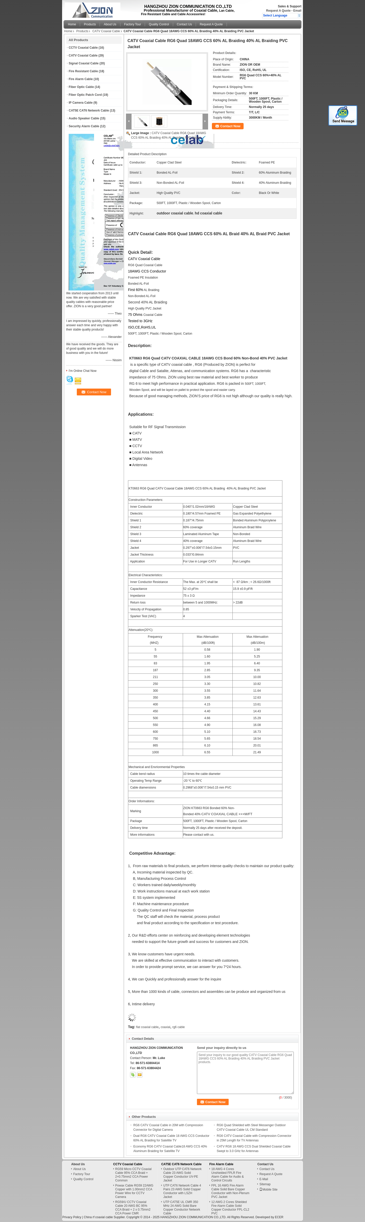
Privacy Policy (71, 1217)
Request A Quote (278, 10)
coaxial (165, 1027)
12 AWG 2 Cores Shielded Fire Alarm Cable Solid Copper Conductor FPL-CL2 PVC (230, 1207)
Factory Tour (132, 24)
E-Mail (263, 1179)
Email (297, 10)
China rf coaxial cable (98, 1217)
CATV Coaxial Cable (106, 31)
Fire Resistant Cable (83, 71)
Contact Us (184, 24)
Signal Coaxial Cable (84, 63)
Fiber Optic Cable (81, 87)
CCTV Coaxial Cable (83, 47)
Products (90, 24)
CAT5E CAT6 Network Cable (89, 110)
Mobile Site (268, 1189)
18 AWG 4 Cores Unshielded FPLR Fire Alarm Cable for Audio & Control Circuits (227, 1174)
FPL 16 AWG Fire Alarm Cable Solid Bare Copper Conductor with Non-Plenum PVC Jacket (230, 1191)
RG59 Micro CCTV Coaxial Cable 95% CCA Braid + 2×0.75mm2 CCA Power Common (133, 1174)
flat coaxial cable (147, 1027)
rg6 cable (178, 1027)
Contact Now (230, 126)
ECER (279, 1217)
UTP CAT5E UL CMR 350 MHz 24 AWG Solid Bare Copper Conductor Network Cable (181, 1207)
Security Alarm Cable (84, 126)
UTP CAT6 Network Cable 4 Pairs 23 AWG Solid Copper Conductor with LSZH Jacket (182, 1191)
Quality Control (159, 24)
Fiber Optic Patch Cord (85, 95)
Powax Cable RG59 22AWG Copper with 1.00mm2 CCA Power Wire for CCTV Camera (134, 1191)
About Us (110, 24)
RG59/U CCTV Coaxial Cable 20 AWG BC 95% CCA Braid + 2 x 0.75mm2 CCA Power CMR (133, 1207)
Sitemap (264, 1184)
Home (72, 24)
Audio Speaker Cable (84, 118)
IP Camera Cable (81, 102)
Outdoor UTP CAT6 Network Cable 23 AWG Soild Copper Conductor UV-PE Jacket (182, 1174)
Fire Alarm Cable (81, 79)
